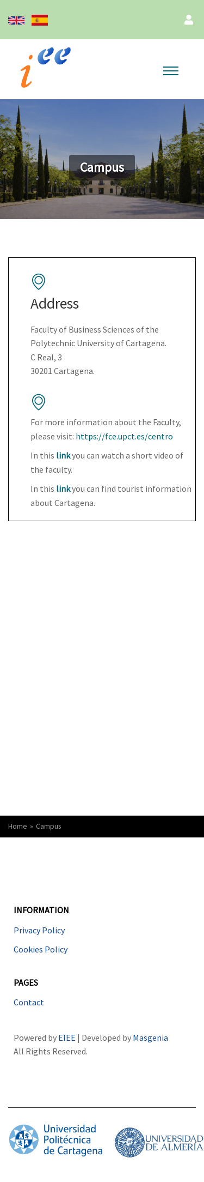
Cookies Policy (40, 949)
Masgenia (150, 1037)
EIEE (67, 1037)
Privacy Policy (39, 930)
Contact (29, 1002)
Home (17, 826)
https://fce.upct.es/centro (124, 436)
